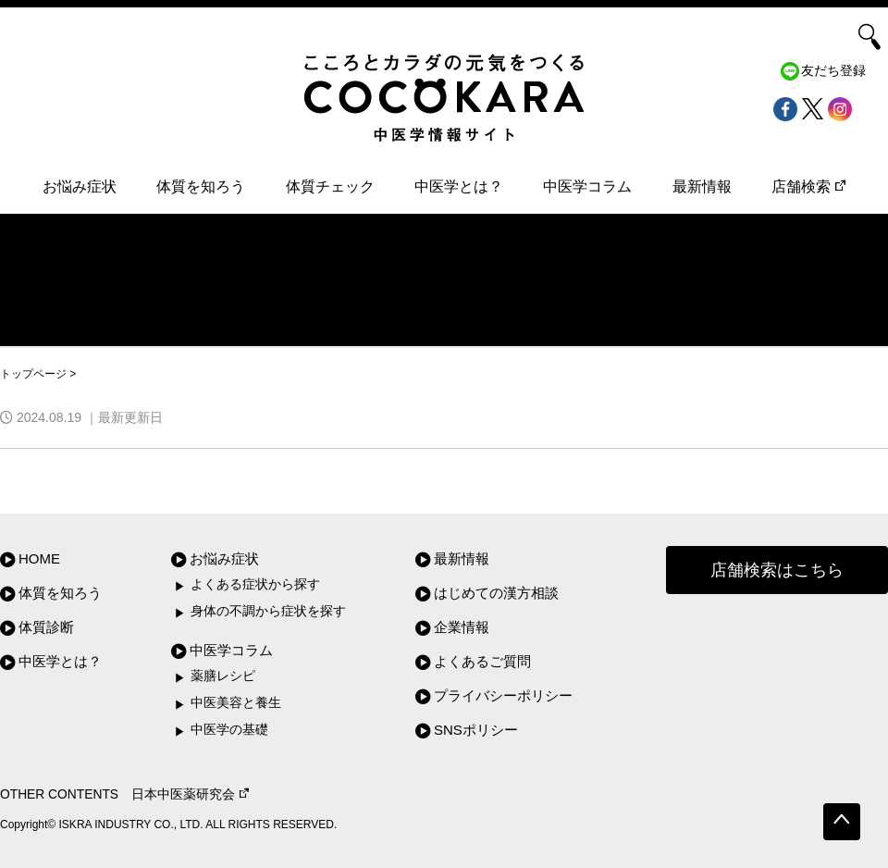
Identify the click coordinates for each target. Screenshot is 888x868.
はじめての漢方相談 (496, 593)
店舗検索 (808, 186)
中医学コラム (587, 186)
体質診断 (46, 627)
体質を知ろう (200, 186)
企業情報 (461, 627)
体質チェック (330, 186)
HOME (39, 558)
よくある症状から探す (255, 584)
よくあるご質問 (482, 661)
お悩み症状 (80, 186)
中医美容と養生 (236, 703)
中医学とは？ (458, 186)
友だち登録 (833, 71)
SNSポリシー (476, 730)
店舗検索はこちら (777, 570)
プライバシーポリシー (503, 695)
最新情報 (702, 186)
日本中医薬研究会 (190, 794)
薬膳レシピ (223, 676)
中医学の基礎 (229, 730)
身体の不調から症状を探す (268, 611)
